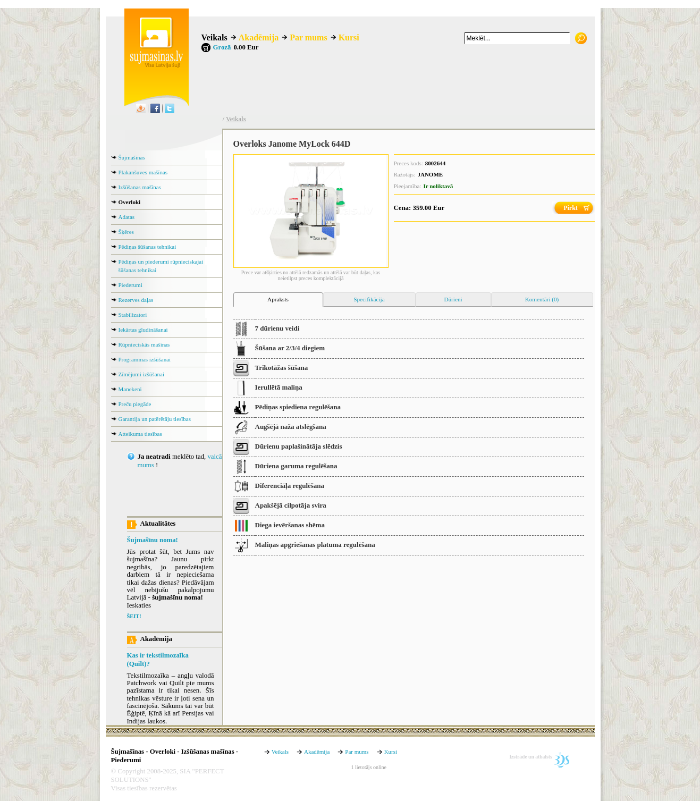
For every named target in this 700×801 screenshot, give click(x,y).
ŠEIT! (134, 616)
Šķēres (126, 232)
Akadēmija (259, 37)
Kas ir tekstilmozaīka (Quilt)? (158, 660)
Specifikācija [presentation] (368, 299)
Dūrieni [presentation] (453, 299)
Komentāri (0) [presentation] (542, 299)
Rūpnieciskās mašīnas (144, 344)
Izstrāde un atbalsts (530, 757)
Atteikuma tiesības (140, 434)
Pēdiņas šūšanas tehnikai (147, 246)
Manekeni (130, 389)
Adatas (127, 217)
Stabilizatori (133, 314)
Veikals (214, 37)
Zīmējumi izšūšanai (141, 374)
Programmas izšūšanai (145, 359)
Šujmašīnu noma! (152, 540)
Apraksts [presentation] (278, 299)
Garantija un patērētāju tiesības (155, 419)
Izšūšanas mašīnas (140, 187)
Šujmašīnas (132, 157)
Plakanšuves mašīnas (143, 172)
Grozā (222, 47)
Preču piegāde (135, 404)
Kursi (349, 37)
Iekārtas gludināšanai (143, 329)
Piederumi (130, 285)
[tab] (278, 299)
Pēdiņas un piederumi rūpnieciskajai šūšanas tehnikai (161, 265)
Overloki (130, 202)
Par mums (308, 37)
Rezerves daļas (136, 300)
